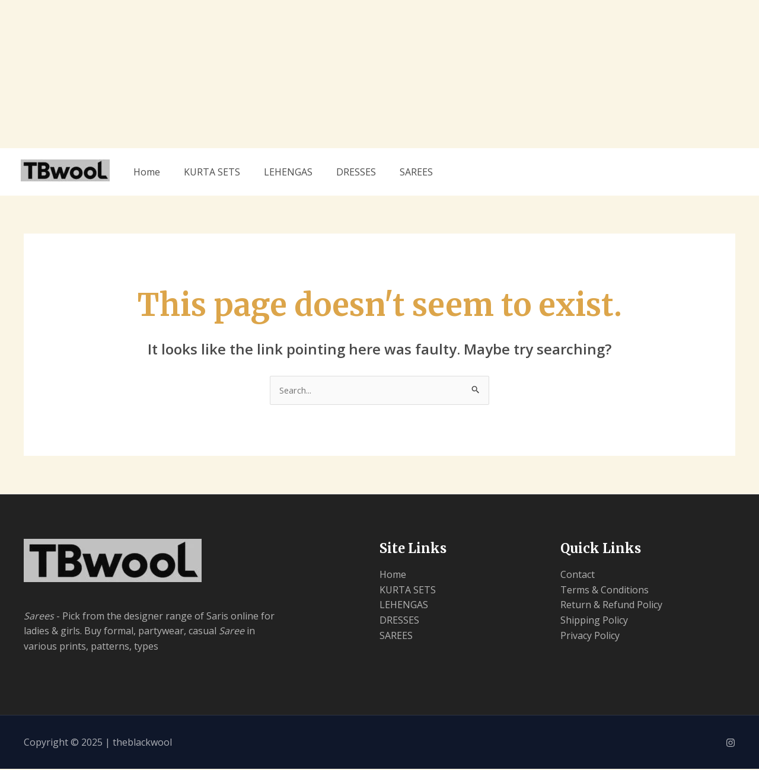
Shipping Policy (594, 621)
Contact (577, 575)
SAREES (416, 171)
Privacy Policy (590, 636)
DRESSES (356, 171)
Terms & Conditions (604, 591)
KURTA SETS (212, 171)
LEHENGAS (288, 171)
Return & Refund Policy (611, 605)
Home (146, 171)
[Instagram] (730, 744)
